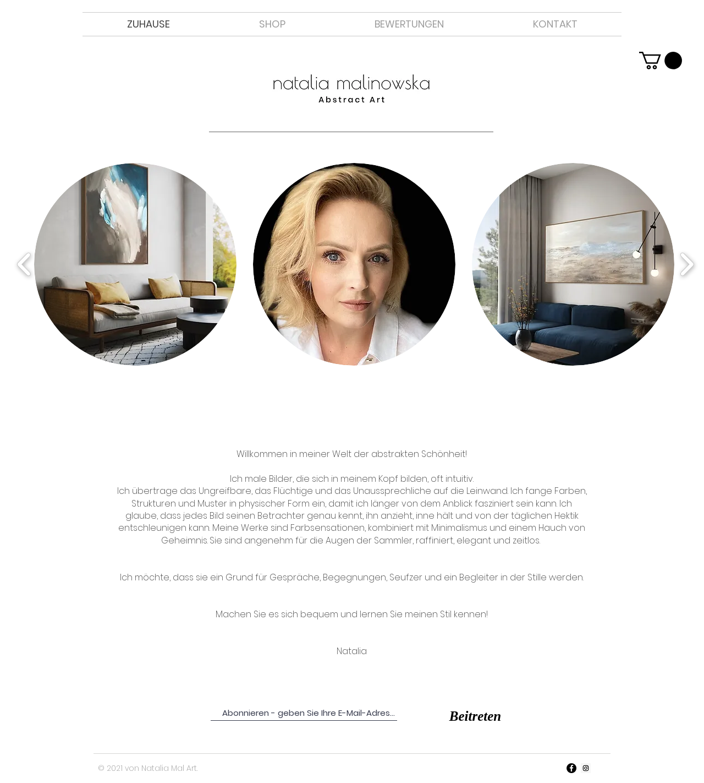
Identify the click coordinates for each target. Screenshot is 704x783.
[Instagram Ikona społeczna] (586, 768)
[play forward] (686, 264)
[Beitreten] (475, 716)
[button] (135, 264)
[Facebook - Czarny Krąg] (571, 768)
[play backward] (24, 264)
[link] (660, 60)
